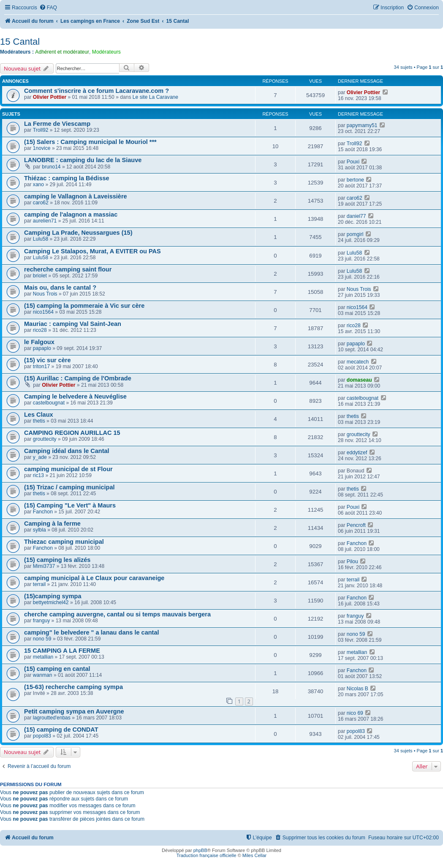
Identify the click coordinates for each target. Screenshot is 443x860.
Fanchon (43, 512)
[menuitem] (48, 8)
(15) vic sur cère (47, 360)
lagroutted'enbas (52, 718)
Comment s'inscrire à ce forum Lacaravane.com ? (96, 90)
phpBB (200, 850)
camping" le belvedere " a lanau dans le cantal (91, 632)
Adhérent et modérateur (62, 52)
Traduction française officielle (206, 855)
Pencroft (356, 525)
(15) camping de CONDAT (61, 729)
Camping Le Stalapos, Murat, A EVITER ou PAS (92, 251)
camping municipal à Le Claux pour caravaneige (94, 578)
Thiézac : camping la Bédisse (66, 178)
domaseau (359, 380)
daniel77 (356, 216)
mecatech (358, 362)
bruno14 (51, 167)
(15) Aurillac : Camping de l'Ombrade (77, 378)
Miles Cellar (254, 855)
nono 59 (42, 639)
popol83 (42, 736)
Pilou (352, 561)
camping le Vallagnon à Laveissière (75, 196)
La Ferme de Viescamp (57, 123)
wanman (42, 675)
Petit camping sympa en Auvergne (74, 711)
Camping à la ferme (52, 523)
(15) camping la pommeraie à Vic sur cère (84, 305)
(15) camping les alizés (57, 559)
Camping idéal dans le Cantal (66, 451)
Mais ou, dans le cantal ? (60, 287)
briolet (40, 276)
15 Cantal (20, 41)
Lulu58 (40, 239)
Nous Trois (45, 294)
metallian (43, 657)
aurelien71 (45, 221)
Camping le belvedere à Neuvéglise (75, 396)
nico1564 (43, 312)
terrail (39, 584)
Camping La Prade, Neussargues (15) (78, 232)
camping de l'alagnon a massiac (70, 214)
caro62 (41, 203)
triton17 (41, 366)
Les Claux (38, 414)
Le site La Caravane (155, 97)
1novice (42, 148)
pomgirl (355, 234)
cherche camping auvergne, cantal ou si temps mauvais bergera (117, 614)
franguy (41, 621)
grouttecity (45, 439)
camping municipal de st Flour (68, 469)
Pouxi (353, 162)
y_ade (40, 457)
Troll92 (41, 130)
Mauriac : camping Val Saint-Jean (72, 323)
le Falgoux (39, 342)
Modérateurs (106, 52)
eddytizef (357, 453)
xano (38, 184)
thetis (39, 421)
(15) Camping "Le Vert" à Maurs (70, 505)
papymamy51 (362, 125)
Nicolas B (357, 689)
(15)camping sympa (53, 596)
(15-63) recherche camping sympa (73, 687)
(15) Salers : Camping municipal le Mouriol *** (90, 141)
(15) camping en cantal (57, 668)
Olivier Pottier (49, 97)
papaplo (42, 348)
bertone (355, 180)
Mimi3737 (44, 566)
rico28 (40, 330)
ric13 (38, 475)
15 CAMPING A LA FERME (62, 650)
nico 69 (355, 713)
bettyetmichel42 (51, 602)
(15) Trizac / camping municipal (69, 487)
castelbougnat (49, 403)
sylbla (39, 530)
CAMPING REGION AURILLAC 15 (72, 432)
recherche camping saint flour (67, 269)
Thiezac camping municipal (64, 541)
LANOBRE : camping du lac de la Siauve (82, 160)
